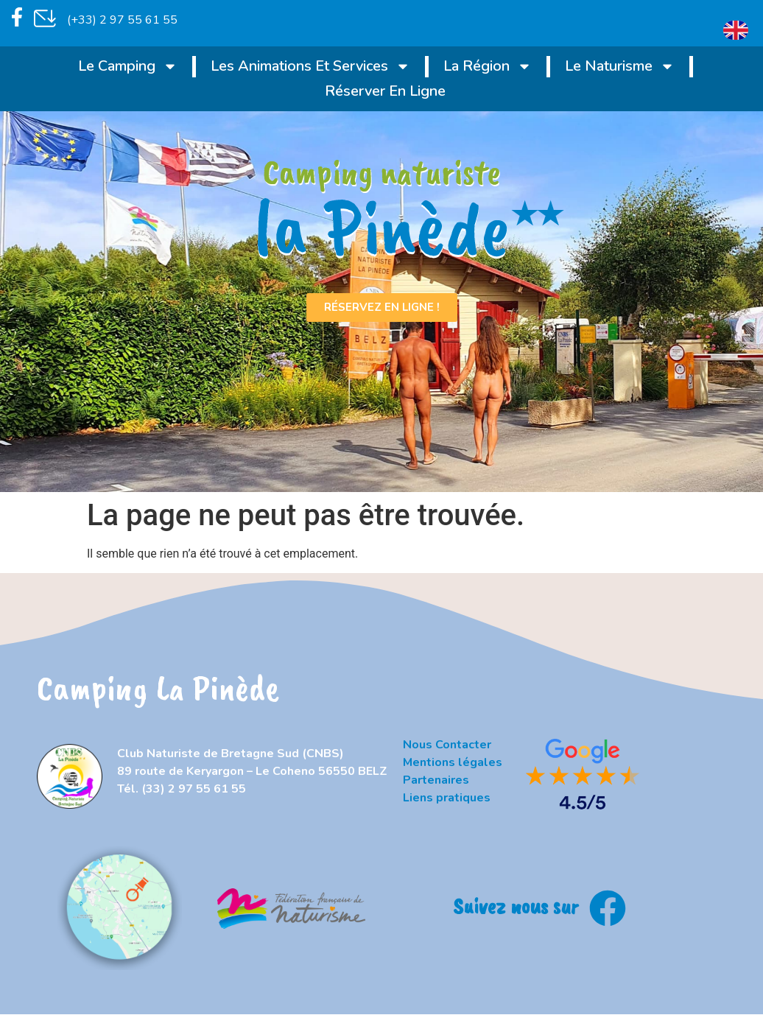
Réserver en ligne (385, 91)
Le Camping (127, 66)
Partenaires (436, 780)
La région (487, 66)
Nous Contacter (447, 745)
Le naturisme (620, 66)
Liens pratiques (446, 798)
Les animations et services (310, 66)
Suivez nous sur (515, 905)
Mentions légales (452, 762)
